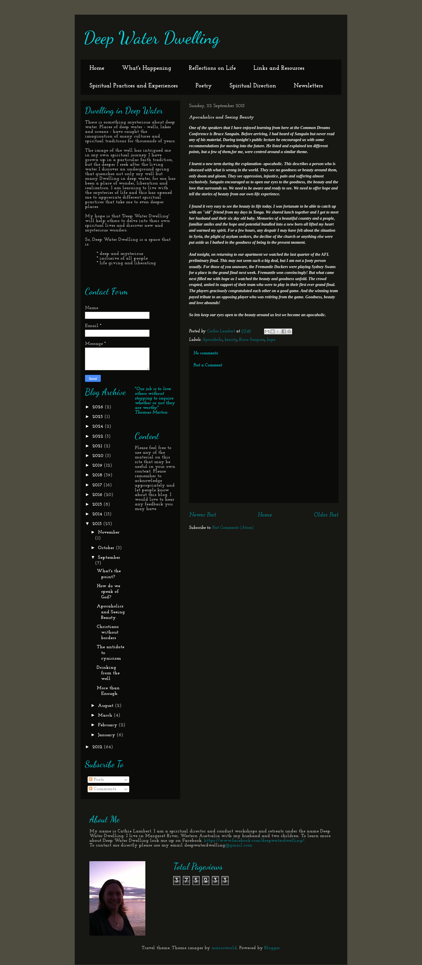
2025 (98, 416)
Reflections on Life (212, 68)
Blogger (272, 948)
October (107, 548)
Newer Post (202, 515)
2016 (98, 494)
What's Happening (146, 68)
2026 (98, 407)
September (109, 557)
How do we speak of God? (108, 592)
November (109, 532)
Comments (102, 789)
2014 (98, 514)
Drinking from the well (108, 673)
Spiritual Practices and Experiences (133, 86)
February (108, 725)
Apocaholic (212, 340)
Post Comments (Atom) (233, 528)
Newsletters (308, 86)
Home (96, 68)
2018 (98, 475)
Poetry (203, 86)
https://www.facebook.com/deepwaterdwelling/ (254, 840)
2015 (97, 504)
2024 (98, 426)
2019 (98, 465)
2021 (98, 446)
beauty (230, 340)
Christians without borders (108, 632)
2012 (98, 747)
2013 (97, 524)
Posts (96, 779)
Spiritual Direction (252, 86)
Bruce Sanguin (252, 340)
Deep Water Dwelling (151, 37)
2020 (98, 455)
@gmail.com (238, 845)
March (106, 715)
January (107, 735)
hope (271, 340)
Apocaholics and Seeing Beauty (111, 612)
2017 (97, 485)
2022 (98, 436)
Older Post (326, 515)
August (106, 705)
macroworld (224, 948)
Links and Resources (278, 68)
